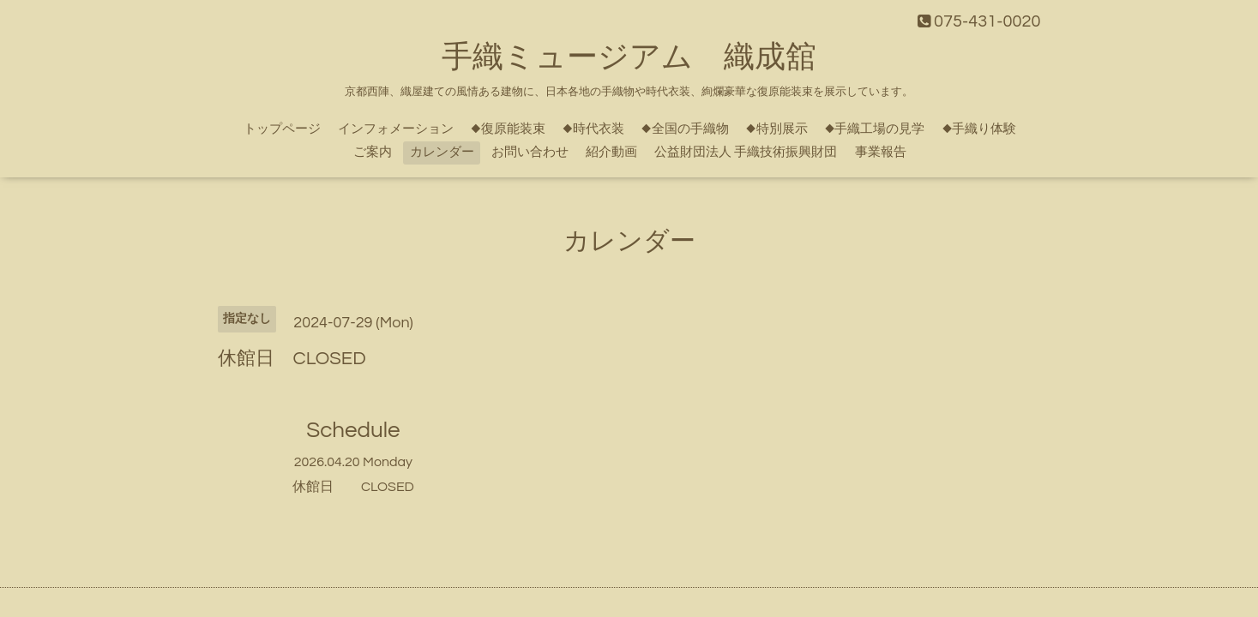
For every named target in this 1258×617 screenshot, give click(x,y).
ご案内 (372, 152)
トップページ (282, 129)
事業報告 (880, 152)
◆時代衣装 (593, 129)
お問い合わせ (530, 152)
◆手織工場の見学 (875, 129)
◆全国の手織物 (685, 129)
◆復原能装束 (508, 129)
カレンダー (442, 152)
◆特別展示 (777, 129)
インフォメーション (396, 129)
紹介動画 (611, 152)
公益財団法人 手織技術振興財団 (745, 152)
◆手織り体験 (979, 129)
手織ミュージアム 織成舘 (629, 57)
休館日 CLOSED (353, 487)
